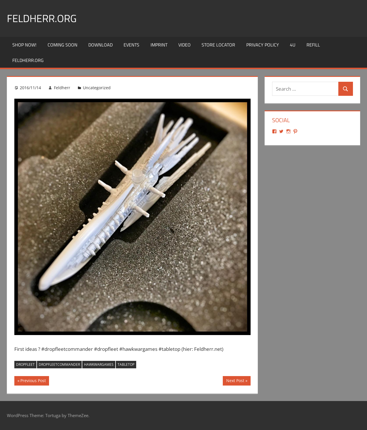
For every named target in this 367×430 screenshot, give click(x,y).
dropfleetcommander (59, 364)
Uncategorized (97, 87)
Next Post (235, 381)
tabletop (126, 364)
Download (100, 44)
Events (131, 44)
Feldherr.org (42, 18)
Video (184, 44)
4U (292, 44)
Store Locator (218, 44)
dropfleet (25, 364)
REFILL (313, 44)
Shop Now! (24, 44)
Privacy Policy (262, 44)
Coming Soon (62, 44)
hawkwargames (99, 364)
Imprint (159, 44)
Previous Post (33, 381)
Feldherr (62, 87)
